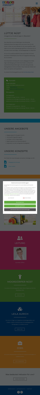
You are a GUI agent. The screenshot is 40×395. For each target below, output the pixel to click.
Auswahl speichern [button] (20, 206)
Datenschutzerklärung (14, 193)
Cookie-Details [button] (14, 212)
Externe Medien (27, 197)
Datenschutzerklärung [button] (20, 212)
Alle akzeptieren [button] (20, 202)
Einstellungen (7, 195)
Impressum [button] (26, 212)
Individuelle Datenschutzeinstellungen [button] (20, 209)
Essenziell (11, 197)
